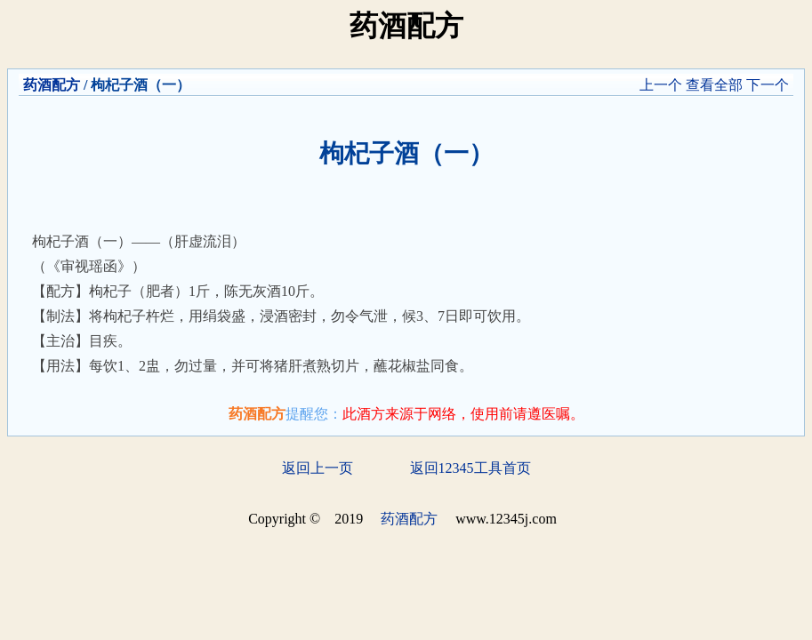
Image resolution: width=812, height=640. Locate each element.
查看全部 (714, 84)
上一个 (660, 84)
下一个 (767, 84)
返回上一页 (317, 468)
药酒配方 (51, 84)
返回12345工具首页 (470, 468)
